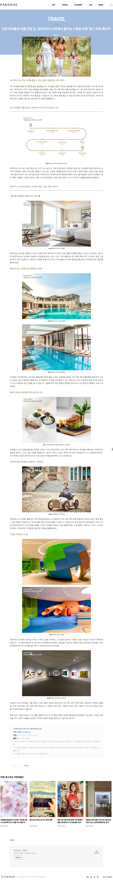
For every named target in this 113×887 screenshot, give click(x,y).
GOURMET (78, 5)
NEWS (101, 5)
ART (53, 5)
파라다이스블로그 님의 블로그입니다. (25, 853)
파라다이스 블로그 (21, 850)
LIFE (90, 5)
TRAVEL (65, 5)
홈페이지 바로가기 (24, 732)
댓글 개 (12, 840)
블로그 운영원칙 (107, 877)
